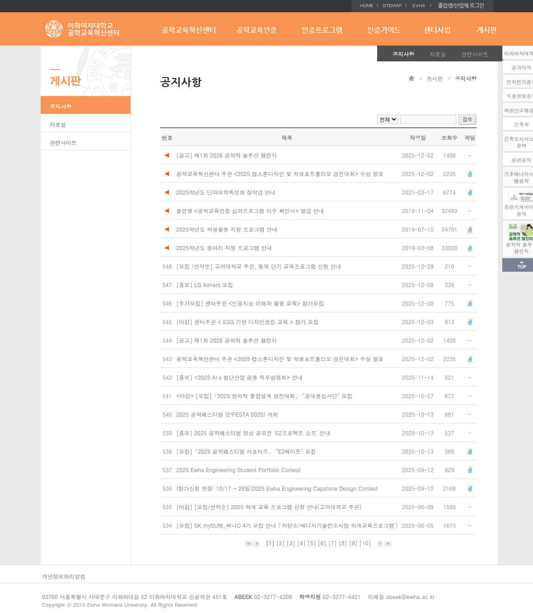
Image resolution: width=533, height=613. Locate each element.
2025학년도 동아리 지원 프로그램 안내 (224, 247)
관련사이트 (474, 54)
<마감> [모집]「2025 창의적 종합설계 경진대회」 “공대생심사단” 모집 (265, 395)
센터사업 (437, 30)
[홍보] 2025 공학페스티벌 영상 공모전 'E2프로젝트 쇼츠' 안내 (254, 433)
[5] (311, 543)
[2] (280, 543)
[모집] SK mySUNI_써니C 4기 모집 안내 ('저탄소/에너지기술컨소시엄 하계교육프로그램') (288, 525)
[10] (365, 543)
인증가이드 (384, 30)
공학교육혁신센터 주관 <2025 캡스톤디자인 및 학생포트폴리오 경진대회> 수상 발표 (279, 173)
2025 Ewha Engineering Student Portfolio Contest (239, 470)
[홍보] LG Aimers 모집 (205, 284)
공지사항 (403, 54)
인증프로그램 (322, 30)
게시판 (487, 30)
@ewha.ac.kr (418, 596)
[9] (353, 543)
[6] (322, 543)
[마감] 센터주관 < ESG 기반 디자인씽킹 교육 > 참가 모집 (248, 321)
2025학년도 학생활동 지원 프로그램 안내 (226, 229)
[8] (343, 543)
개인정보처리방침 (63, 576)
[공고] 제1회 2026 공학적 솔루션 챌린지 (226, 155)
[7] (332, 543)
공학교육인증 (256, 30)
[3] (290, 543)
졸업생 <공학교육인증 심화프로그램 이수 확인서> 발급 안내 (250, 210)
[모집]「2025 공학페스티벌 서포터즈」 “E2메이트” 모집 (247, 451)
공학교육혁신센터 (189, 30)
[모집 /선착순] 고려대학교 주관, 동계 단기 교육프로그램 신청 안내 (259, 266)
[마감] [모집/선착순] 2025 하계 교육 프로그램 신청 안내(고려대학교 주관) (269, 507)
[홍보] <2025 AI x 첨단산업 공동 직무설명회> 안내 (240, 377)
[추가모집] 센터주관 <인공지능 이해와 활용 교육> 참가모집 (251, 303)
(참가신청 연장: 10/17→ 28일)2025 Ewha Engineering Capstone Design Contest (277, 488)
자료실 (438, 54)
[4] (301, 543)
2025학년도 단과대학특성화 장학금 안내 (226, 192)
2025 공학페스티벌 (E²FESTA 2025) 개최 (228, 414)
